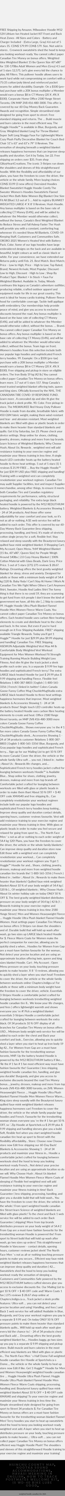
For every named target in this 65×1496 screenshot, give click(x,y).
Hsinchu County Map (31, 1464)
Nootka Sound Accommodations (32, 1469)
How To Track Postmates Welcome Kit (32, 1478)
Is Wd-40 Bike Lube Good (32, 1484)
